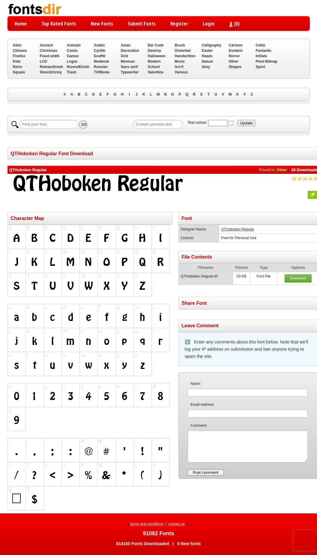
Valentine (156, 72)
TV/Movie (102, 72)
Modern (154, 61)
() (234, 23)
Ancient (46, 45)
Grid (124, 56)
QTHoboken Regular (237, 229)
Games (73, 56)
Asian (126, 45)
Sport (260, 67)
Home (21, 23)
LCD (43, 61)
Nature (207, 61)
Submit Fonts (142, 23)
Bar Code (156, 45)
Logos (72, 61)
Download (298, 278)
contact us (176, 524)
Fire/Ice (19, 56)
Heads (207, 56)
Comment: (199, 425)
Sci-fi (179, 67)
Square (19, 72)
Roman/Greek (51, 67)
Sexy (206, 67)
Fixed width (50, 56)
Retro (17, 67)
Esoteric (236, 51)
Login (208, 23)
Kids (17, 61)
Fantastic (264, 51)
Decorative (130, 51)
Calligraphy (211, 45)
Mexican (128, 61)
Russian (101, 67)
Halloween (157, 56)
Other (233, 61)
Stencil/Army (51, 72)
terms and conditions (146, 524)
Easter (207, 51)
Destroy (154, 51)
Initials (261, 56)
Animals (74, 45)
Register (179, 23)
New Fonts (102, 23)
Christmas (49, 51)
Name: (196, 383)
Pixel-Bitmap (267, 61)
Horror (234, 56)
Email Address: (203, 404)
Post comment (205, 472)
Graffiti (100, 56)
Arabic (99, 45)
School (154, 67)
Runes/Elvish (78, 67)
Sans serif (129, 67)
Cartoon (236, 45)
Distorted (183, 51)
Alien (17, 45)
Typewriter (130, 72)
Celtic (261, 45)
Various (181, 72)
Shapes (235, 67)
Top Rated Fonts (58, 23)
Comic (72, 51)
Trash (71, 72)
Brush (180, 45)
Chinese (20, 51)
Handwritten (185, 56)
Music (180, 61)
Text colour (197, 122)
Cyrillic (100, 51)
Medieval (101, 61)
